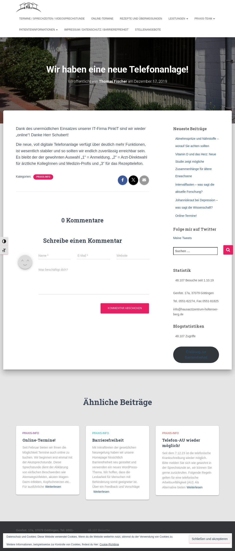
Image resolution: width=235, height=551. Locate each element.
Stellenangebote (148, 29)
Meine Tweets (182, 238)
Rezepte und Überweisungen (141, 18)
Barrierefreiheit (108, 440)
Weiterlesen (53, 486)
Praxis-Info (43, 177)
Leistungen (178, 18)
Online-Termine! (186, 215)
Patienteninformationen (38, 29)
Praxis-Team (205, 18)
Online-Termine (102, 18)
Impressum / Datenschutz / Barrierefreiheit (96, 29)
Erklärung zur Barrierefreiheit (196, 354)
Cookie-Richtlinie (109, 544)
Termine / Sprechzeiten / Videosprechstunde (52, 18)
